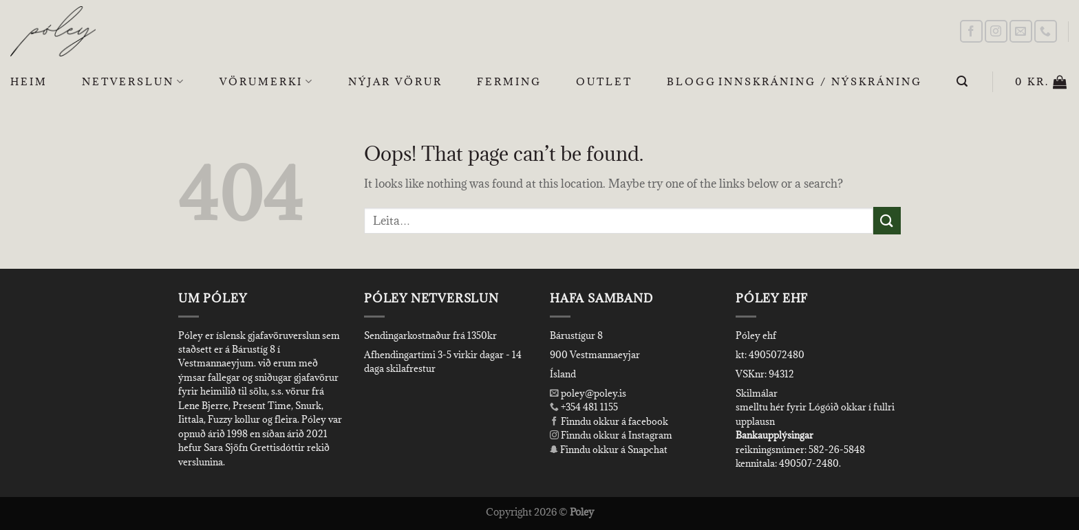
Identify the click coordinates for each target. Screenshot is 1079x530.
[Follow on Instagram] (996, 31)
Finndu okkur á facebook (609, 421)
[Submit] (887, 220)
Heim (28, 81)
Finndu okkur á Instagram (611, 435)
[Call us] (1045, 31)
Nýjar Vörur (395, 81)
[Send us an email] (1020, 31)
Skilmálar (757, 393)
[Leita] (963, 81)
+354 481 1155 (588, 407)
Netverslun (133, 82)
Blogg (691, 81)
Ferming (509, 81)
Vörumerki (267, 82)
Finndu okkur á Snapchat (608, 449)
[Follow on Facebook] (971, 31)
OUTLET (604, 81)
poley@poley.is (588, 393)
